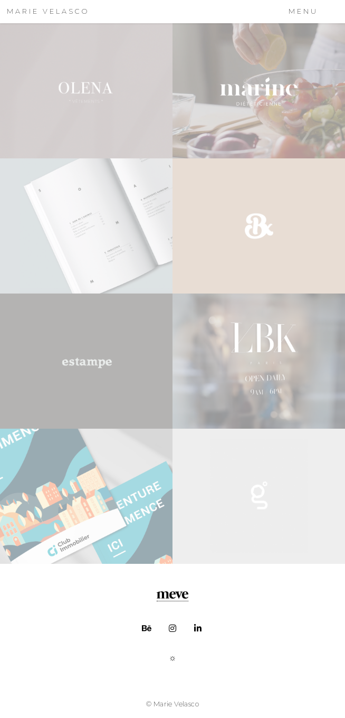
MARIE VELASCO (48, 11)
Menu (303, 11)
